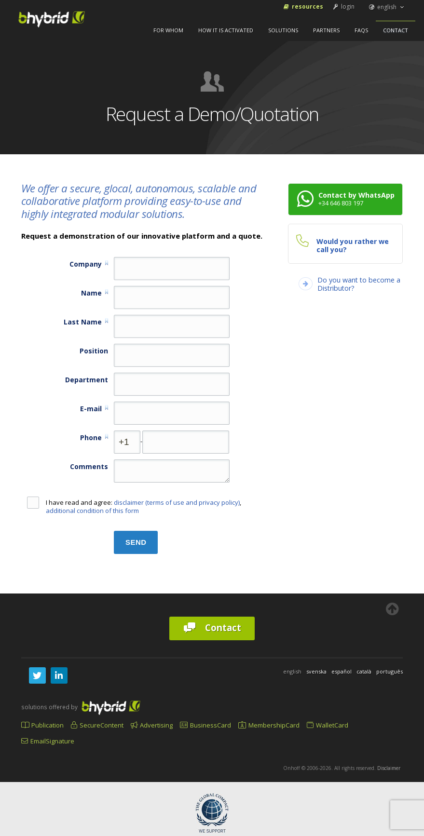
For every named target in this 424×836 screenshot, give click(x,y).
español (341, 671)
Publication (42, 725)
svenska (316, 671)
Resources (302, 6)
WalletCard (327, 725)
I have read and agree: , (134, 507)
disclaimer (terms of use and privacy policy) (177, 502)
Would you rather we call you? (352, 245)
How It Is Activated (225, 30)
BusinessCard (205, 725)
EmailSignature (47, 741)
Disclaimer (388, 768)
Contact (395, 30)
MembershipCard (269, 725)
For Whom (168, 30)
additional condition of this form (92, 510)
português (389, 671)
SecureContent (97, 725)
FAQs (361, 30)
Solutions (283, 30)
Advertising (152, 725)
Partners (326, 30)
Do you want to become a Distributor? (358, 284)
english (387, 7)
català (363, 671)
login (343, 6)
